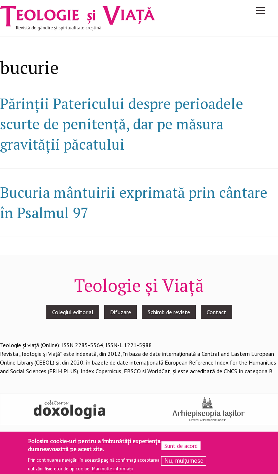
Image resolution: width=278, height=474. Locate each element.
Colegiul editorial (72, 312)
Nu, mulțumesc (183, 463)
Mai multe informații (112, 471)
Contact (216, 312)
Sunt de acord (181, 448)
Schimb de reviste (169, 312)
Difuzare (120, 312)
